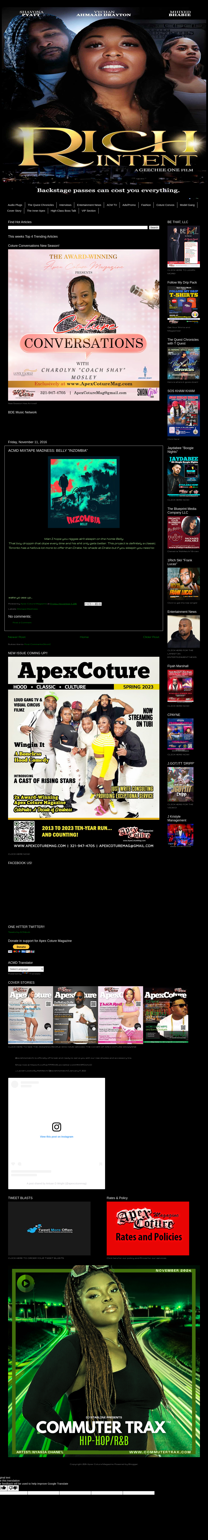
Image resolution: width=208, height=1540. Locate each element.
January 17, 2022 (77, 1070)
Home (84, 636)
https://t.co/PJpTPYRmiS (44, 1064)
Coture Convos (165, 204)
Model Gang (187, 204)
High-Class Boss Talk (63, 210)
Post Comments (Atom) (37, 644)
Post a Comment (22, 622)
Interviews (65, 204)
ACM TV (112, 204)
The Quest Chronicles (41, 204)
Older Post (151, 636)
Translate (31, 973)
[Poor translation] (13, 1488)
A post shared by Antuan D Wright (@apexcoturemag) (57, 1183)
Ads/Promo (129, 204)
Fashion (146, 204)
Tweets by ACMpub (19, 932)
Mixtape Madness (27, 609)
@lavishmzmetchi (24, 1058)
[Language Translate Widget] (26, 969)
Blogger (133, 1464)
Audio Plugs (15, 204)
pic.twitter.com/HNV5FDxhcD (75, 1064)
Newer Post (17, 636)
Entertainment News (89, 204)
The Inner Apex (36, 210)
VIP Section (89, 210)
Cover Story (14, 210)
